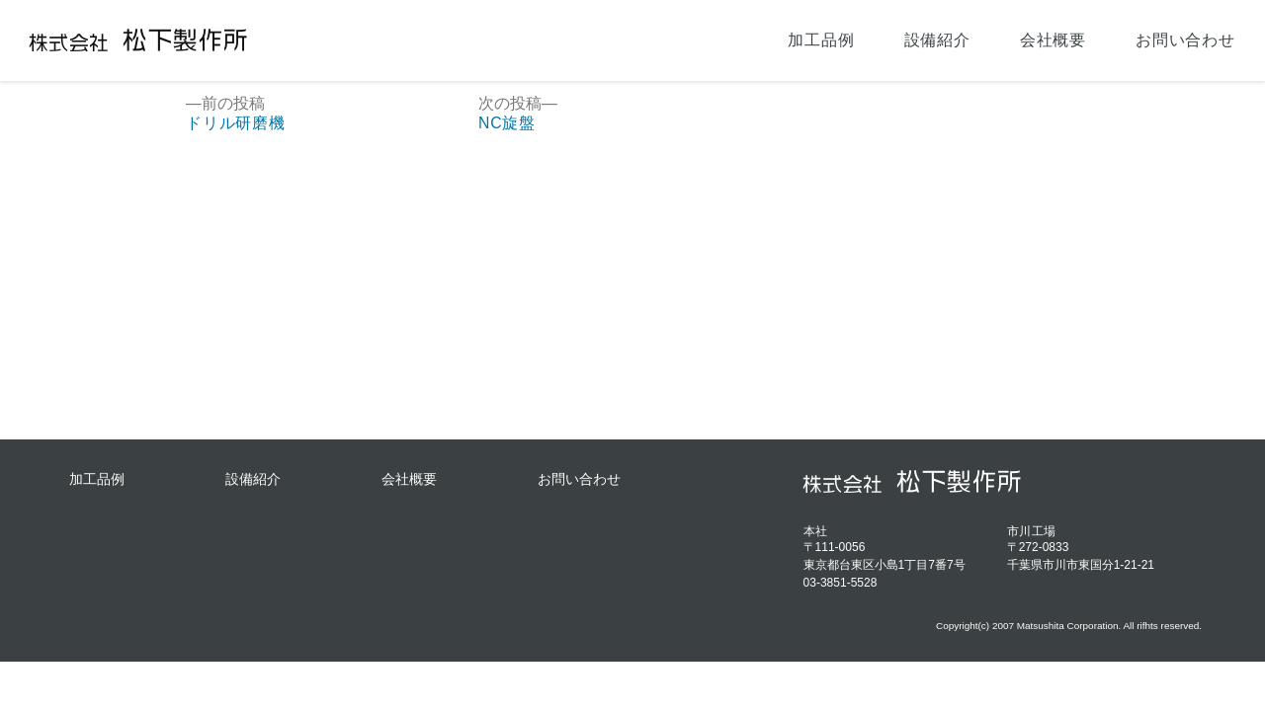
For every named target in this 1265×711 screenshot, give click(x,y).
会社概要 (1053, 40)
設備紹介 (937, 40)
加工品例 (821, 40)
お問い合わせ (1185, 40)
